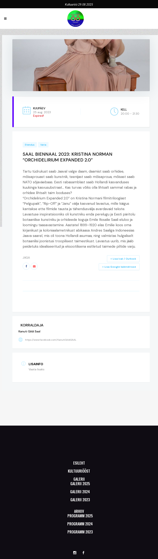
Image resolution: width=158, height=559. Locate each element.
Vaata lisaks (36, 369)
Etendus (30, 144)
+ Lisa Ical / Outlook (123, 258)
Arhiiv (79, 511)
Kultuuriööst (79, 471)
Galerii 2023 (80, 499)
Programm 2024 (80, 523)
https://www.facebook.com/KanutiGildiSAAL (50, 339)
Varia (43, 144)
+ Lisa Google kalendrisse (119, 266)
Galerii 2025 (80, 483)
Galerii (79, 479)
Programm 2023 (80, 532)
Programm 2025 (80, 515)
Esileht (79, 463)
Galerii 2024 (80, 491)
